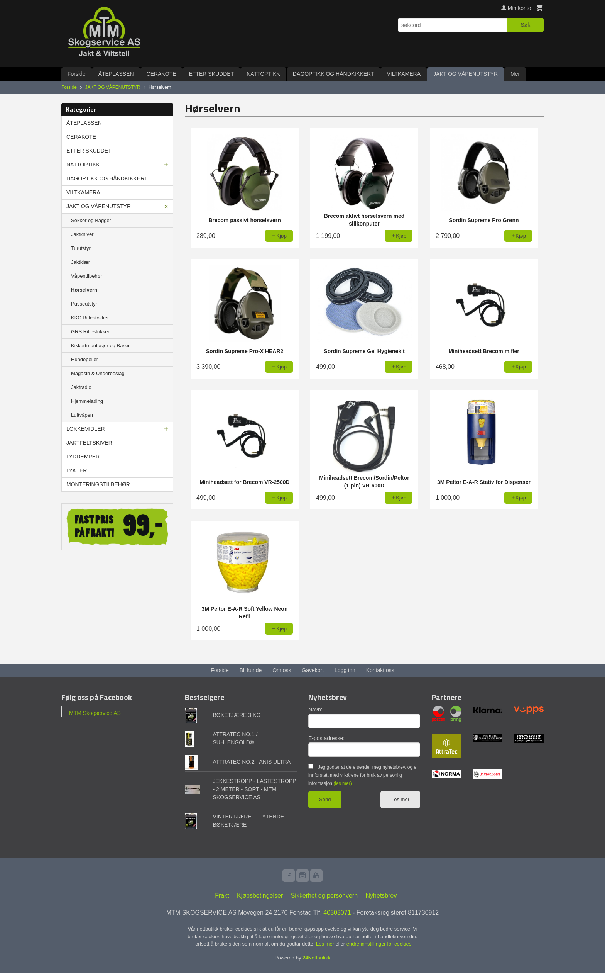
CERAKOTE (161, 74)
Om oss (281, 670)
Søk (525, 25)
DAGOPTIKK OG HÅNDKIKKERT (333, 74)
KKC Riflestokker (90, 318)
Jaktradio (81, 387)
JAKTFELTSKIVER (89, 443)
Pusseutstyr (84, 304)
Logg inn (345, 670)
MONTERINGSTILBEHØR (98, 484)
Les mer (400, 799)
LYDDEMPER (83, 456)
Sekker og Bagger (91, 220)
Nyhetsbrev (381, 895)
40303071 (337, 912)
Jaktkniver (82, 234)
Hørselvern (84, 290)
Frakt (222, 895)
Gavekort (313, 670)
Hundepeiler (84, 359)
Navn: (315, 709)
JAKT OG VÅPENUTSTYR (465, 74)
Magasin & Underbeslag (98, 373)
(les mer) (342, 783)
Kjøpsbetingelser (260, 895)
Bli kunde (251, 670)
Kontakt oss (380, 670)
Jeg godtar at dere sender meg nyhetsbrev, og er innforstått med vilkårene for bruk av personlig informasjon (363, 775)
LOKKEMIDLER (85, 429)
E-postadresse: (326, 738)
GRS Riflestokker (90, 332)
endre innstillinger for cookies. (379, 944)
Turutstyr (81, 248)
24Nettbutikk (316, 958)
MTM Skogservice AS (95, 713)
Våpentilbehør (86, 276)
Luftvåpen (82, 415)
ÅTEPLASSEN (116, 74)
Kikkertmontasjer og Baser (100, 345)
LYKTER (76, 470)
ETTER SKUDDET (211, 74)
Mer (515, 74)
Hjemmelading (87, 401)
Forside (77, 74)
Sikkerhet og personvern (324, 895)
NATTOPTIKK (263, 74)
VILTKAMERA (404, 74)
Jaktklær (80, 262)
